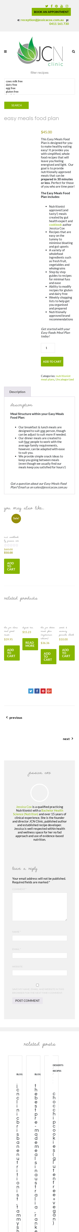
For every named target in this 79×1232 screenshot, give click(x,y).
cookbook (55, 224)
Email (16, 949)
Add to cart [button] (11, 566)
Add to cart (52, 361)
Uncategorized (65, 379)
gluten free (39, 91)
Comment (19, 889)
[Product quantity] (48, 348)
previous (41, 720)
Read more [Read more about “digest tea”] (30, 644)
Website (17, 966)
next (37, 741)
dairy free (39, 85)
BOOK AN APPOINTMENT (51, 12)
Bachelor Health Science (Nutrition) (38, 812)
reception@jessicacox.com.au (42, 20)
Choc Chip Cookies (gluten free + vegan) (54, 1158)
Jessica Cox (24, 807)
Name (16, 931)
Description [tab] (17, 392)
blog (19, 1074)
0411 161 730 (59, 23)
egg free (39, 88)
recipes (57, 1071)
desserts (58, 1065)
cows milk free (39, 81)
